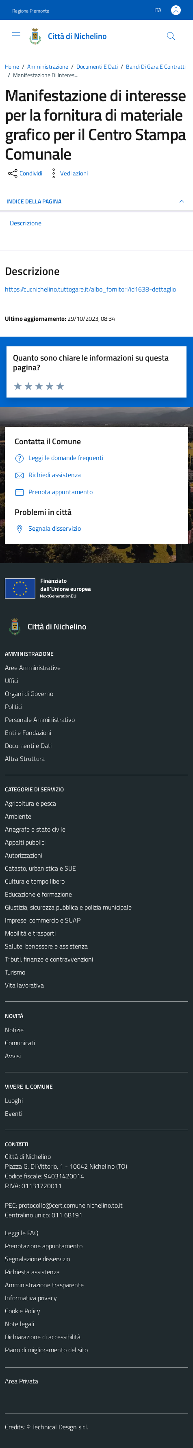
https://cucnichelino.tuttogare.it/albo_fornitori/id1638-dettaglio (90, 289)
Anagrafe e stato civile (35, 829)
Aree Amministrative (33, 667)
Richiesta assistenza (32, 1272)
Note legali (19, 1324)
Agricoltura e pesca (30, 803)
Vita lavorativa (24, 985)
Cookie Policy (22, 1311)
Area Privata (21, 1381)
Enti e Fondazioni (28, 732)
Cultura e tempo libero (35, 881)
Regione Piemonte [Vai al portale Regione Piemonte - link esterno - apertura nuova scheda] (30, 11)
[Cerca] (171, 36)
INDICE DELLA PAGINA (96, 201)
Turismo (15, 972)
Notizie (14, 1030)
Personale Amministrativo (40, 719)
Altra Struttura (25, 758)
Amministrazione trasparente (44, 1285)
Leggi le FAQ (22, 1233)
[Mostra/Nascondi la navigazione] (16, 35)
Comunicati (20, 1043)
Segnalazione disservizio (37, 1259)
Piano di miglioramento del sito (46, 1350)
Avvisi (13, 1056)
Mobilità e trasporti (30, 933)
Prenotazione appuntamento (43, 1246)
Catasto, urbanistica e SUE (40, 868)
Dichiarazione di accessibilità (42, 1337)
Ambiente (18, 816)
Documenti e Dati (28, 745)
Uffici (11, 680)
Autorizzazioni (23, 855)
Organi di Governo (29, 693)
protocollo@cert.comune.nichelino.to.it (71, 1205)
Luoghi (14, 1100)
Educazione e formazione (38, 894)
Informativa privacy (31, 1298)
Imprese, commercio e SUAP (42, 920)
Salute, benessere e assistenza (46, 946)
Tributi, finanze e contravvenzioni (49, 959)
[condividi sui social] (24, 173)
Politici (13, 706)
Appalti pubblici (25, 842)
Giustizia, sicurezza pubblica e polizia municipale (68, 907)
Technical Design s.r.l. (60, 1427)
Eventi (13, 1113)
